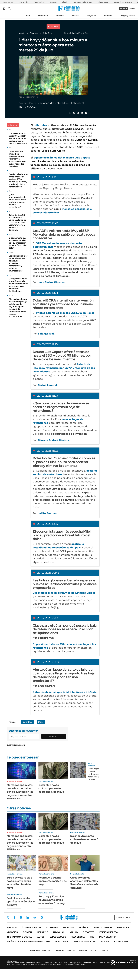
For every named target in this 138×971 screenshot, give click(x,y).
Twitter (8, 917)
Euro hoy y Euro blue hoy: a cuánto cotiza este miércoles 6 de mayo (19, 882)
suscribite (123, 8)
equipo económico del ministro (61, 157)
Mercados (123, 927)
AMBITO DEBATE (93, 950)
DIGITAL (40, 950)
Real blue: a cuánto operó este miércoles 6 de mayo (21, 901)
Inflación (65, 2)
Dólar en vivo (23, 2)
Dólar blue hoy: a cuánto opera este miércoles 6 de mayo (51, 788)
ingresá (132, 8)
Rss (92, 937)
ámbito (22, 33)
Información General (19, 937)
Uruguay (124, 15)
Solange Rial (46, 333)
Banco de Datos (103, 927)
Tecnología (78, 937)
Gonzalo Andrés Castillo (53, 440)
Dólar (27, 15)
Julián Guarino (47, 513)
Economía (43, 15)
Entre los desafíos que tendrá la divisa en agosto (65, 692)
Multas (105, 941)
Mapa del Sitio (107, 937)
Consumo (53, 2)
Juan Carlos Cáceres (51, 282)
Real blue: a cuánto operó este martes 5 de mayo (52, 881)
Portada (12, 927)
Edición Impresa (108, 932)
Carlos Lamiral (47, 385)
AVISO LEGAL (62, 941)
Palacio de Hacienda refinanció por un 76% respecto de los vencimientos (64, 368)
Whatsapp (42, 917)
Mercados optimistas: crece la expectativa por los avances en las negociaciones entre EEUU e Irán (20, 791)
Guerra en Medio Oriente (83, 2)
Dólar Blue (47, 33)
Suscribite (53, 736)
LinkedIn (28, 917)
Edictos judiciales (85, 941)
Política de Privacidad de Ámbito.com (28, 941)
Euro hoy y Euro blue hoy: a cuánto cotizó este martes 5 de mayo (52, 900)
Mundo (74, 932)
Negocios (91, 15)
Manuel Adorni (39, 2)
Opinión (108, 15)
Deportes (88, 932)
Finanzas (59, 15)
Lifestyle (42, 932)
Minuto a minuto (15, 781)
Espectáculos (58, 937)
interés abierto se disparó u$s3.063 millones (65, 312)
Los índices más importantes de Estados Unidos (64, 592)
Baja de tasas (102, 2)
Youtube (34, 918)
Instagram (21, 917)
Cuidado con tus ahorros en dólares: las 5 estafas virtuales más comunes (84, 882)
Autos (40, 937)
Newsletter (132, 15)
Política (75, 15)
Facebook (14, 917)
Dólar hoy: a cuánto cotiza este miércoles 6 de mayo (93, 774)
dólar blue (40, 125)
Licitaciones (121, 941)
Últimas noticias (31, 927)
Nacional (58, 932)
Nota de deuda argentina (122, 2)
